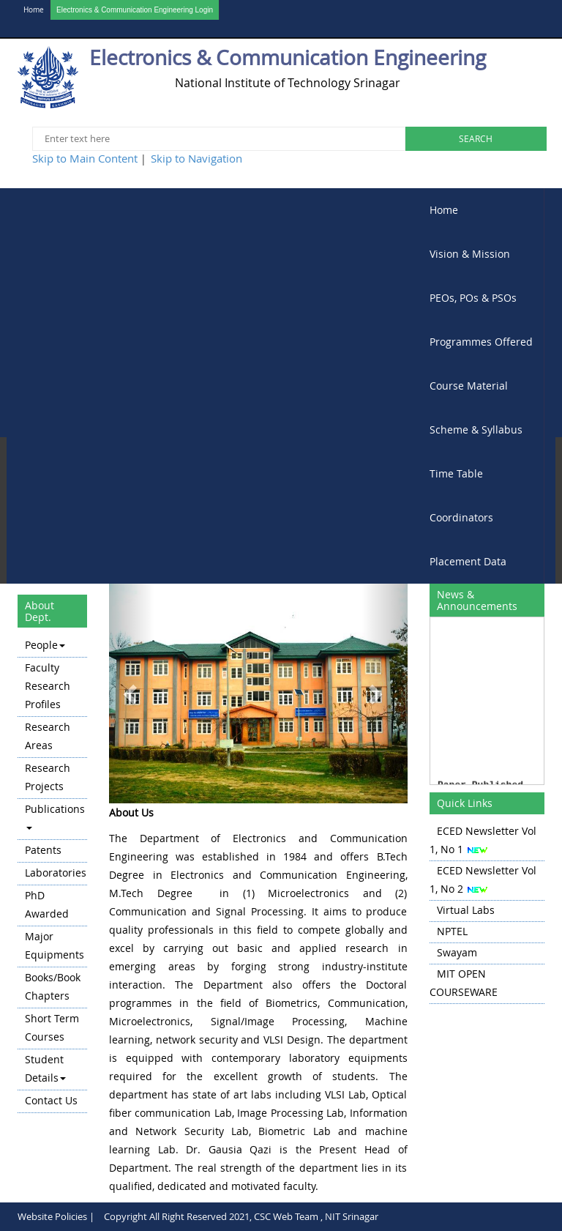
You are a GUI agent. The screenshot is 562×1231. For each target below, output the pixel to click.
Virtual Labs (466, 910)
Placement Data (468, 561)
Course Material (469, 386)
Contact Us (51, 1100)
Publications (55, 816)
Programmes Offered (481, 342)
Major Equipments (54, 945)
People (45, 645)
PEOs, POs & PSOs (473, 298)
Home (33, 10)
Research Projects (47, 777)
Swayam (457, 952)
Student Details (45, 1068)
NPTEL (452, 931)
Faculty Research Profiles (47, 686)
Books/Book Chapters (52, 986)
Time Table (456, 473)
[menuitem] (481, 210)
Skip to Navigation (196, 158)
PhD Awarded (47, 904)
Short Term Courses (52, 1027)
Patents (43, 850)
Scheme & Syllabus (476, 429)
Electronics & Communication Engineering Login (134, 10)
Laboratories (55, 872)
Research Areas (47, 736)
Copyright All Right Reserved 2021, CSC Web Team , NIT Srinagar (241, 1216)
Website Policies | (56, 1216)
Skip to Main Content (85, 158)
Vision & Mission (470, 254)
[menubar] (481, 386)
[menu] (52, 874)
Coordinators (461, 517)
